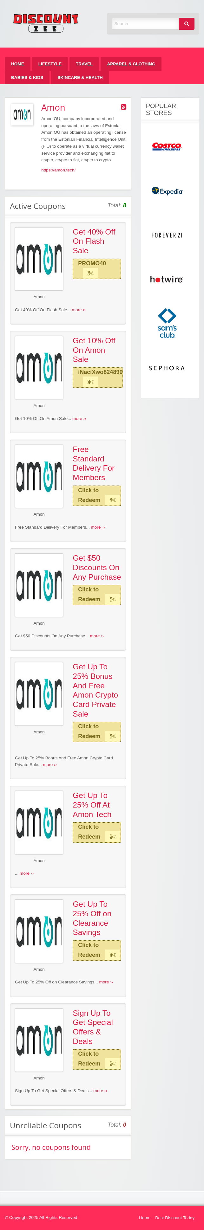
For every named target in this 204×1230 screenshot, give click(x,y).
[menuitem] (17, 64)
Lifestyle (50, 63)
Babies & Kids (27, 77)
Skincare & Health (79, 77)
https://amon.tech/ (58, 170)
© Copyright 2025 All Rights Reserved (41, 1217)
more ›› (79, 309)
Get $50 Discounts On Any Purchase (97, 567)
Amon (39, 296)
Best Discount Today (174, 1217)
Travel (84, 63)
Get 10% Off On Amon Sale (94, 350)
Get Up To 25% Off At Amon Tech (92, 804)
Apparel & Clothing (131, 63)
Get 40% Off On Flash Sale (94, 241)
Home (17, 63)
